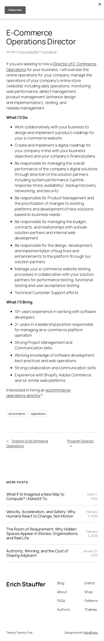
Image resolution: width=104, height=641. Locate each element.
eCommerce (17, 414)
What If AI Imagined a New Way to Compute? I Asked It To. (35, 496)
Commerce (49, 52)
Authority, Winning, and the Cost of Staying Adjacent (37, 553)
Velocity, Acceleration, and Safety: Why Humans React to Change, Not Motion (40, 514)
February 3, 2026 (92, 514)
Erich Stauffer (29, 52)
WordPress (91, 632)
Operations (38, 414)
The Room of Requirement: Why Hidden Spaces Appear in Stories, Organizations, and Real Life (42, 533)
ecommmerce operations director (38, 392)
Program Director (80, 441)
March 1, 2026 (92, 496)
